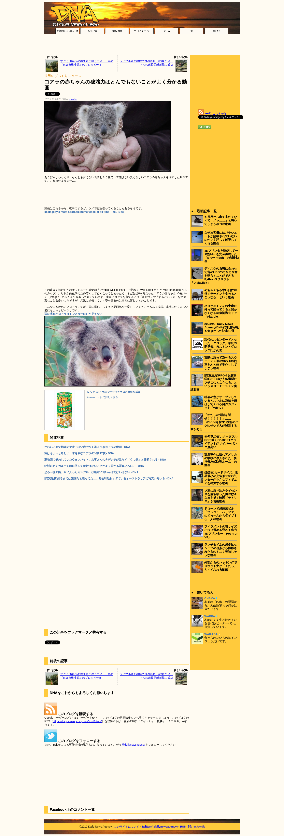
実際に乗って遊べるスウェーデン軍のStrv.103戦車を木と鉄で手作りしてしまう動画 (220, 363)
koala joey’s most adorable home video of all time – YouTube (84, 211)
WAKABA (211, 634)
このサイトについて (126, 826)
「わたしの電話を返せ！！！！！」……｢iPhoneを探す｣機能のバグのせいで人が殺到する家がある (214, 422)
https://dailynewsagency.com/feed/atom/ (77, 721)
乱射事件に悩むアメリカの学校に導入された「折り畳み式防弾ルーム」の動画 (220, 460)
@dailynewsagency (133, 744)
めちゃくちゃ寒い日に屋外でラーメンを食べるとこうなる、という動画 (220, 293)
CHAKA (209, 598)
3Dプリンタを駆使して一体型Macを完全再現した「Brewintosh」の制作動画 (221, 256)
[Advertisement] (142, 46)
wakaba (73, 99)
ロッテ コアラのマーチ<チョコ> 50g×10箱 (113, 391)
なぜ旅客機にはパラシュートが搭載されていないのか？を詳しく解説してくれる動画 (220, 238)
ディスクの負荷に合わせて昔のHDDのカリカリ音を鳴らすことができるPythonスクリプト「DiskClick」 (214, 275)
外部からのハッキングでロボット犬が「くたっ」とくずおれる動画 (220, 566)
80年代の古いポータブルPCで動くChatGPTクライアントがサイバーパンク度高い (220, 442)
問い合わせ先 (196, 826)
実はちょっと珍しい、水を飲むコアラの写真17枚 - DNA (79, 453)
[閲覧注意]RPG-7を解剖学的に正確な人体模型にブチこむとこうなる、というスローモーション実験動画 (214, 382)
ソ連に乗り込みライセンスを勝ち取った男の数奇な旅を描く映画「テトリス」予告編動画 (220, 496)
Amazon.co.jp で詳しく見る (102, 397)
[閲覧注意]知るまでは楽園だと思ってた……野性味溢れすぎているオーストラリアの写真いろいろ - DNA (108, 478)
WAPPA (209, 616)
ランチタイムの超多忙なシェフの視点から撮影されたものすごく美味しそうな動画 (220, 550)
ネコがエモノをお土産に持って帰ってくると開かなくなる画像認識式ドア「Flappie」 (220, 311)
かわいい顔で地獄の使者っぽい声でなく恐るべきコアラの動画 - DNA (87, 447)
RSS (183, 826)
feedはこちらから (215, 113)
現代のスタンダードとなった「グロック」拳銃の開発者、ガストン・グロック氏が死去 (220, 345)
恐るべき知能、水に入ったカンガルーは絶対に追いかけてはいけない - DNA (91, 472)
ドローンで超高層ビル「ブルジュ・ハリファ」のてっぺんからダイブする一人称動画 (220, 514)
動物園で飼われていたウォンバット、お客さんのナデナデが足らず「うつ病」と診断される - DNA (105, 459)
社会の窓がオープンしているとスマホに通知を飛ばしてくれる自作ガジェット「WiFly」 (220, 402)
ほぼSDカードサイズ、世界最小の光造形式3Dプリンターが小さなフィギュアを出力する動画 (221, 478)
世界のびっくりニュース (62, 76)
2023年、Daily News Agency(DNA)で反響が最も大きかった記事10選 (221, 327)
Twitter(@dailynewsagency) (160, 826)
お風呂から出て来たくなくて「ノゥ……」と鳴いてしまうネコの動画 (220, 220)
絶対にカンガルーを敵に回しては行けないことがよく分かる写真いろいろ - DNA (94, 465)
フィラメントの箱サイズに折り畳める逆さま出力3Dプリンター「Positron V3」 (221, 532)
